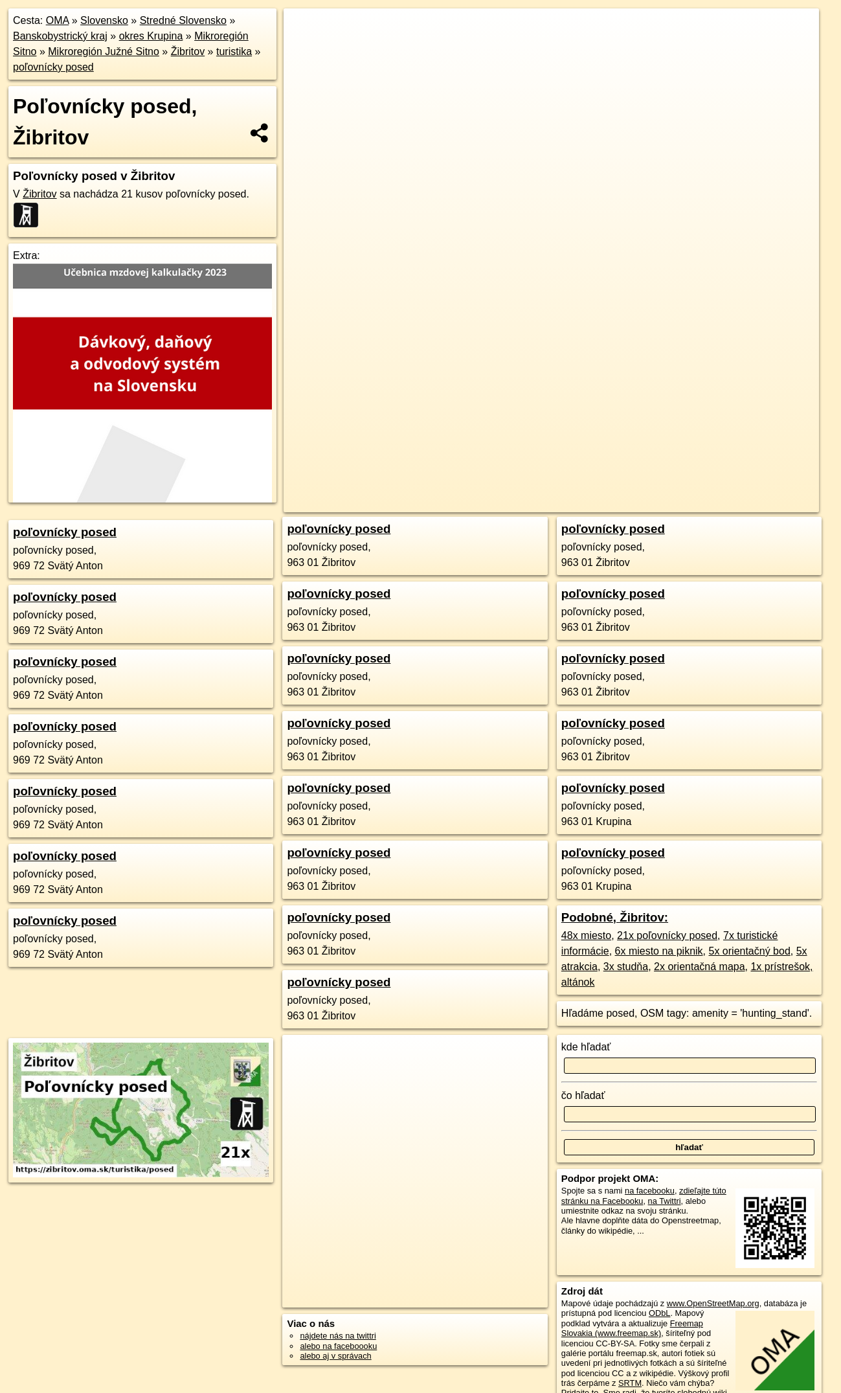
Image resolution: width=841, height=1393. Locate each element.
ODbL (659, 1313)
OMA (57, 20)
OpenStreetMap (580, 464)
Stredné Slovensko (183, 20)
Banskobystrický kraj (60, 35)
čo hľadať (583, 1095)
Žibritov (188, 51)
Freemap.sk (647, 464)
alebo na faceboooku (338, 1346)
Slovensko (104, 20)
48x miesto (586, 935)
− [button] (306, 50)
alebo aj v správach (335, 1356)
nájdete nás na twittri (338, 1336)
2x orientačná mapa (699, 966)
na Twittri (664, 1201)
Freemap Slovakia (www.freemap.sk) (632, 1328)
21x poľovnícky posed (667, 935)
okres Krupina (151, 35)
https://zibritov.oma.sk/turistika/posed (753, 464)
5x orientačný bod (750, 951)
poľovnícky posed (53, 67)
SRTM (630, 1383)
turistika (234, 51)
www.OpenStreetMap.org (713, 1303)
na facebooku (650, 1190)
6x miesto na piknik (659, 951)
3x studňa (625, 966)
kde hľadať (586, 1046)
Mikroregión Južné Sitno (103, 51)
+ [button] (306, 30)
